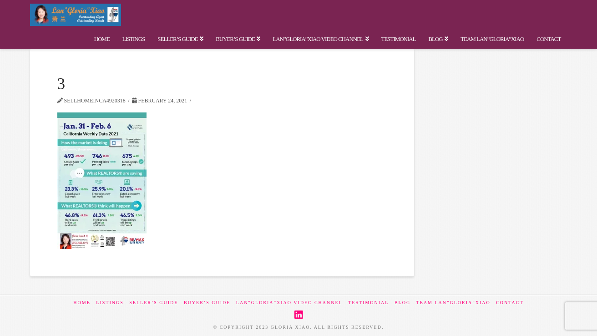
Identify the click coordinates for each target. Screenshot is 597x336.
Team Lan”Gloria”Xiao (453, 302)
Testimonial (368, 302)
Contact (509, 302)
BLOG (402, 302)
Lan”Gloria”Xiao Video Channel (289, 302)
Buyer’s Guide (207, 302)
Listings (109, 302)
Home (81, 302)
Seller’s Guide (153, 302)
